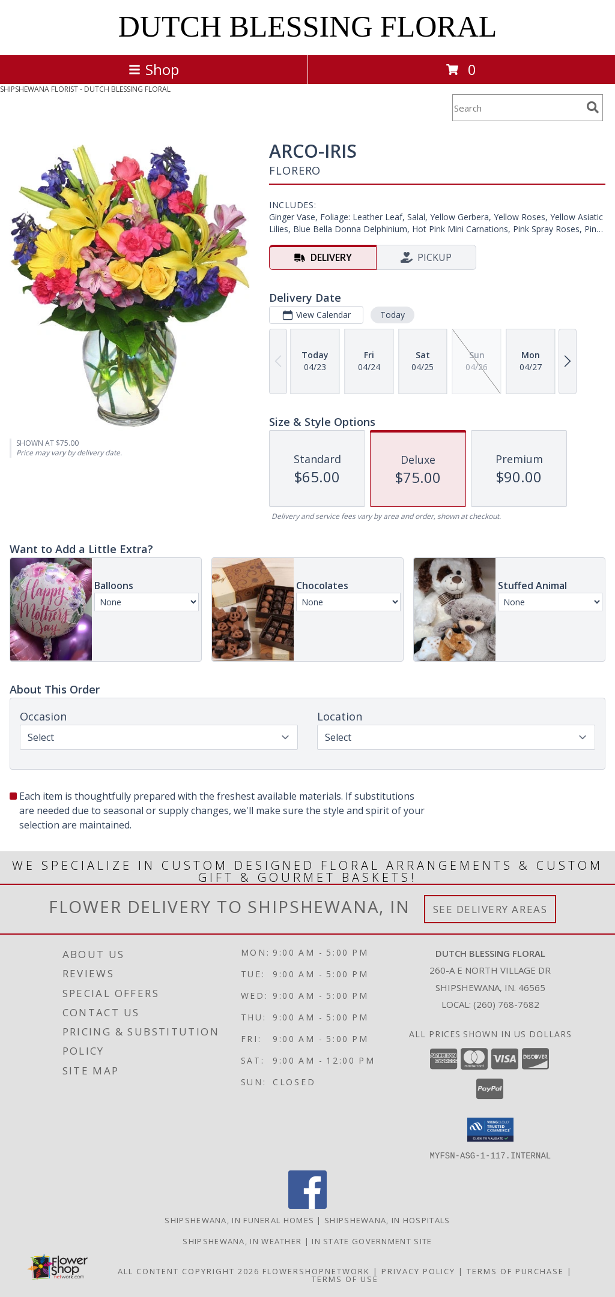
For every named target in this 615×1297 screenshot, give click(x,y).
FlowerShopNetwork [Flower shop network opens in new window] (316, 1270)
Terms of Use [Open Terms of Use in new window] (345, 1278)
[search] (592, 107)
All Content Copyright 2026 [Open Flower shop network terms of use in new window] (188, 1270)
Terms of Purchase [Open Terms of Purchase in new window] (515, 1270)
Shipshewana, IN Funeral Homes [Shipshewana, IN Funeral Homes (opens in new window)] (239, 1219)
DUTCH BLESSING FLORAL (307, 26)
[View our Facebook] (307, 1205)
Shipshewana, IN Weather (242, 1240)
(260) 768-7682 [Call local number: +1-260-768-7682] (506, 1004)
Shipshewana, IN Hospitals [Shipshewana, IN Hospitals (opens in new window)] (387, 1219)
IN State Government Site (372, 1240)
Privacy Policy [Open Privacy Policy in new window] (418, 1270)
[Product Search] (517, 108)
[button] (490, 1130)
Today (392, 314)
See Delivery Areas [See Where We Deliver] (490, 909)
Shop (154, 69)
